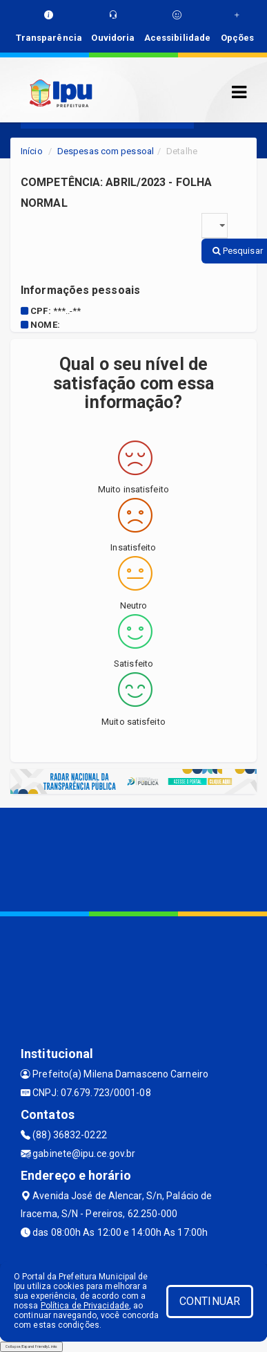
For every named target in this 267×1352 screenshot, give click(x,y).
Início (32, 151)
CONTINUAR (209, 1301)
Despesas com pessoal (105, 151)
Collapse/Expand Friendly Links (31, 1346)
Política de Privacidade (85, 1306)
